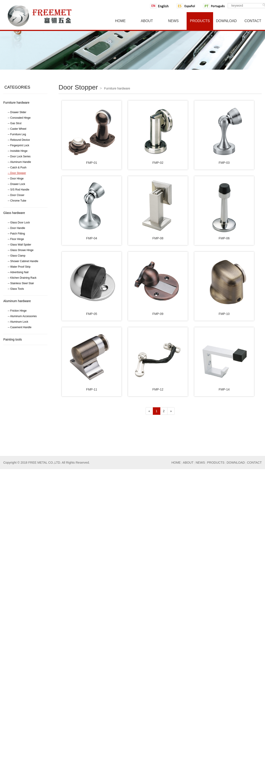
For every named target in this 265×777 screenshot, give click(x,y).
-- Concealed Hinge (19, 117)
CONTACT (254, 462)
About (147, 21)
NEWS (200, 462)
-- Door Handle (16, 228)
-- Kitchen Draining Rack (22, 277)
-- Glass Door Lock (19, 222)
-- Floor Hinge (16, 239)
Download (226, 21)
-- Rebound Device (19, 139)
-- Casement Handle (19, 327)
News (173, 21)
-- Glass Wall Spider (19, 244)
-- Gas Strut (14, 123)
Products (200, 21)
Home (120, 21)
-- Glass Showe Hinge (21, 250)
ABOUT (188, 462)
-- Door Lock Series (19, 156)
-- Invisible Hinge (17, 150)
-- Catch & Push (17, 167)
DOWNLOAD (236, 462)
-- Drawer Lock (16, 184)
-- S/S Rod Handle (18, 189)
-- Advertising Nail (18, 272)
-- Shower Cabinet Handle (23, 261)
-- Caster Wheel (17, 128)
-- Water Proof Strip (19, 266)
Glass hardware (14, 213)
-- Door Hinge (16, 178)
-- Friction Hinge (17, 310)
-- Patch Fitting (16, 233)
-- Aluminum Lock (18, 321)
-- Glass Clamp (16, 255)
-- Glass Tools (16, 288)
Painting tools (12, 339)
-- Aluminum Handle (19, 162)
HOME (176, 462)
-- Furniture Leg (17, 134)
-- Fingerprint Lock (18, 145)
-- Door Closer (16, 195)
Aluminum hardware (17, 301)
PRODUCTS (216, 462)
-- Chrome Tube (17, 200)
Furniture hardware (16, 102)
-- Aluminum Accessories (22, 316)
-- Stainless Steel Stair (21, 283)
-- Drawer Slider (17, 112)
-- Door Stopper (17, 173)
